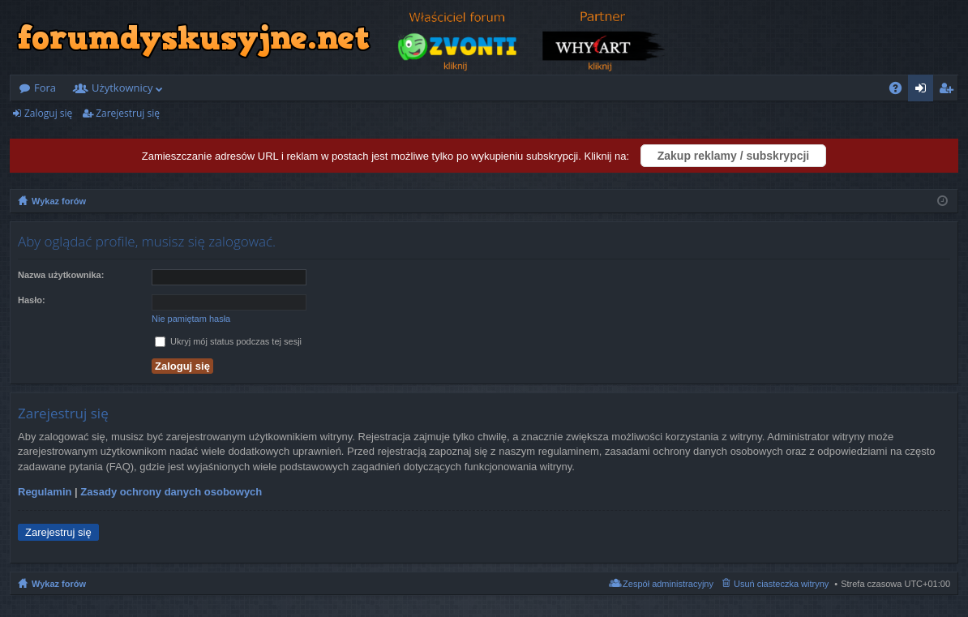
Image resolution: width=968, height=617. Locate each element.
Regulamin (44, 492)
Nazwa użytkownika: (61, 275)
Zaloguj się (48, 113)
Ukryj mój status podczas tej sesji (228, 341)
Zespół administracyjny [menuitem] (668, 584)
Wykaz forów (59, 584)
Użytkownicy (122, 87)
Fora (45, 87)
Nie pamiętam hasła (191, 318)
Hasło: (31, 300)
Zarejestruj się (128, 113)
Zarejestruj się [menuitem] (950, 90)
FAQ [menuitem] (900, 90)
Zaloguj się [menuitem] (923, 90)
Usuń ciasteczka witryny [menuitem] (781, 584)
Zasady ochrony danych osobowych (171, 492)
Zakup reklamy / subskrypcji (733, 155)
